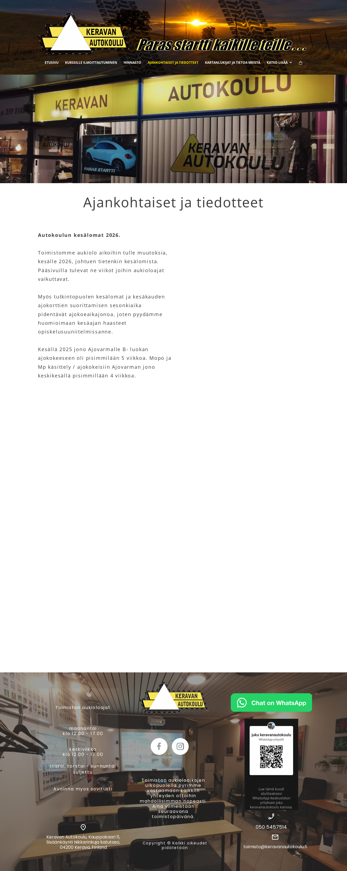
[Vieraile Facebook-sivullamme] (159, 746)
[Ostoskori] (301, 62)
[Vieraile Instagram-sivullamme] (180, 746)
